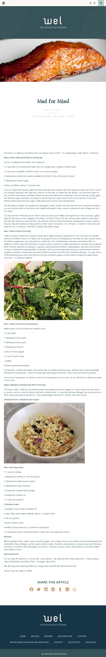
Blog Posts (74, 642)
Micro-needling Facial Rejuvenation (29, 642)
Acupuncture (65, 636)
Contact (58, 642)
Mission (35, 636)
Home (23, 636)
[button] (31, 589)
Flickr (29, 571)
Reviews (48, 636)
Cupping (81, 636)
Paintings (91, 642)
